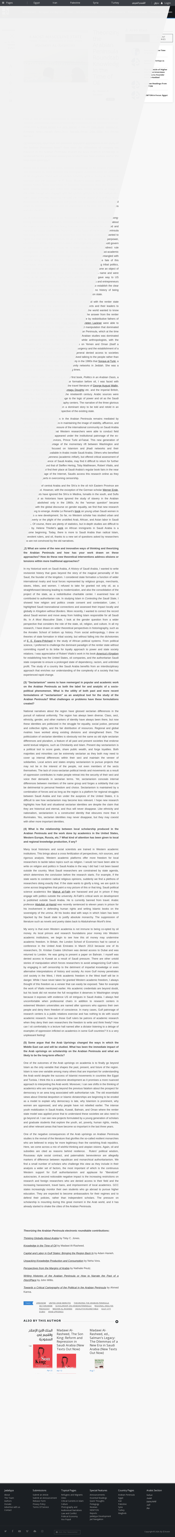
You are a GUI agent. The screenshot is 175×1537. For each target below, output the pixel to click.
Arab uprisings (55, 1311)
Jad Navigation (96, 1519)
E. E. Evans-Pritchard (40, 641)
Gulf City (106, 1309)
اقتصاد (149, 1498)
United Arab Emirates (60, 1303)
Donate (7, 1504)
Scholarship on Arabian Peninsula (73, 1306)
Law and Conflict (69, 1513)
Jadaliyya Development (100, 1516)
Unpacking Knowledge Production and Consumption (53, 1260)
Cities (63, 1498)
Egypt (37, 2)
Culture (64, 1504)
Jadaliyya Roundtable (86, 1309)
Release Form (39, 1501)
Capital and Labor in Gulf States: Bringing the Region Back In (59, 1253)
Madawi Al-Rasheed (62, 1309)
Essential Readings (98, 1498)
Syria (95, 2)
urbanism (41, 1303)
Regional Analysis (104, 1306)
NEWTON (94, 1510)
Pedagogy (44, 1309)
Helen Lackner (93, 323)
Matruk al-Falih (61, 891)
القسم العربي (138, 3)
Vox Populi (66, 1519)
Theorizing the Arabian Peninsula (91, 1303)
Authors (8, 1501)
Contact (8, 1510)
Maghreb (122, 1513)
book (77, 511)
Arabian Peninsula (126, 1494)
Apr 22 (49, 1370)
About (7, 1494)
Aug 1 (92, 1370)
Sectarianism (46, 1306)
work (60, 528)
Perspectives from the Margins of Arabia (46, 1268)
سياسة (149, 1495)
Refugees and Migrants (72, 1494)
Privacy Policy (39, 1504)
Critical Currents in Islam (72, 1501)
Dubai (42, 1311)
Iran (55, 2)
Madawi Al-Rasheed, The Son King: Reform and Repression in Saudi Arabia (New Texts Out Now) (70, 1339)
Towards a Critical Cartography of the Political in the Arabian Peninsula (65, 1287)
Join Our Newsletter (67, 1532)
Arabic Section (154, 1490)
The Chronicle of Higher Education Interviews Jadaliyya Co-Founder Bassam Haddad (155, 73)
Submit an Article (40, 1494)
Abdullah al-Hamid (46, 904)
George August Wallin (105, 385)
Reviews (93, 1507)
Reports (93, 1513)
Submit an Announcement (45, 1498)
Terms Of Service (41, 1507)
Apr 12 (59, 1370)
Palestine (75, 2)
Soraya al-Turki (107, 361)
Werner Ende (110, 489)
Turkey (115, 2)
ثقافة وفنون (151, 1501)
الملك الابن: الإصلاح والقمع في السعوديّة (40, 1335)
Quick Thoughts (97, 1501)
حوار (148, 1508)
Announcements (97, 1494)
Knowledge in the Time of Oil (40, 1245)
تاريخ (148, 1505)
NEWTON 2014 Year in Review (154, 62)
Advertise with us (12, 1507)
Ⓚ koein (166, 1531)
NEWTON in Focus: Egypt (156, 95)
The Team (9, 1498)
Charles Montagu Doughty (69, 390)
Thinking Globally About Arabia (41, 1238)
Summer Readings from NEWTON (155, 84)
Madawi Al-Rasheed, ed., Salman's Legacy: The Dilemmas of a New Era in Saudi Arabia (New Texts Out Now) (104, 1341)
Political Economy (69, 1516)
